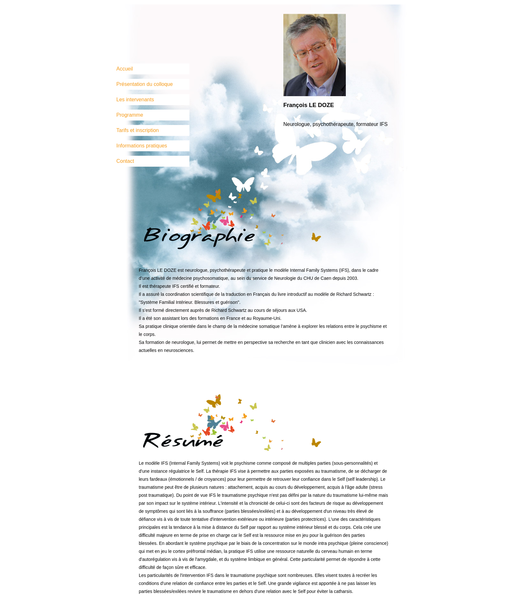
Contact (125, 161)
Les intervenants (135, 99)
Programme (129, 115)
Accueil (124, 68)
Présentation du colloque (144, 84)
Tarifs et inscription (137, 130)
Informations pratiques (141, 145)
